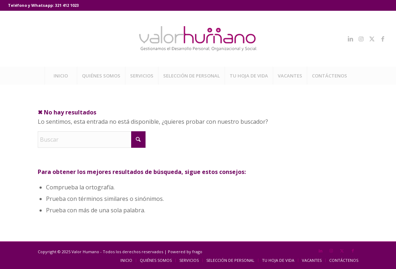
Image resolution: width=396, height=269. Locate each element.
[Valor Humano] (198, 39)
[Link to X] (372, 38)
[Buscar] (92, 139)
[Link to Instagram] (361, 38)
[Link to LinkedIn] (350, 38)
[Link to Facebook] (382, 38)
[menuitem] (61, 76)
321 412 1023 (67, 5)
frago (197, 251)
